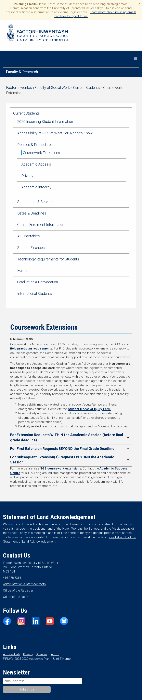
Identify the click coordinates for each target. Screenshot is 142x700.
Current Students (26, 113)
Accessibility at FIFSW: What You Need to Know (55, 133)
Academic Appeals (36, 164)
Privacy (27, 176)
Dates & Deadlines (31, 213)
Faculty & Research (23, 71)
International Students (34, 293)
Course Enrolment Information (40, 224)
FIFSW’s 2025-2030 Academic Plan (26, 659)
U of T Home (62, 659)
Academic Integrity (36, 187)
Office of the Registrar (18, 590)
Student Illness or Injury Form (89, 409)
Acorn (55, 654)
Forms (22, 270)
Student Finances (31, 247)
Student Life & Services (35, 202)
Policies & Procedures (35, 144)
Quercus (41, 654)
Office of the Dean (15, 597)
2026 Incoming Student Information (45, 121)
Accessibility (11, 654)
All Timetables (28, 236)
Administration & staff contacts (24, 584)
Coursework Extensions (41, 153)
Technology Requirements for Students (48, 259)
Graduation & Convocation (37, 282)
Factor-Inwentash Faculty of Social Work (37, 33)
